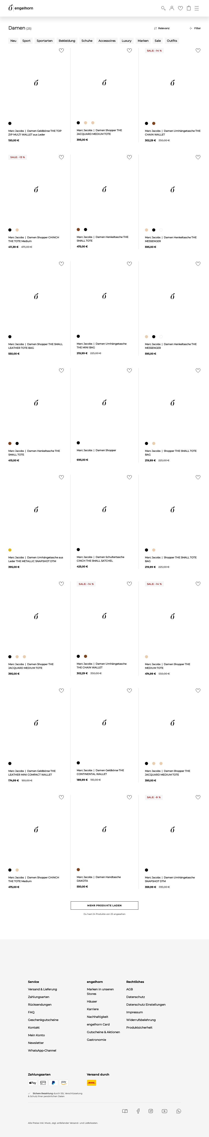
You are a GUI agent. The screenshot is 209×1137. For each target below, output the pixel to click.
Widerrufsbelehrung (141, 1020)
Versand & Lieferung (42, 989)
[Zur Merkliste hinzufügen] (60, 51)
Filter (197, 28)
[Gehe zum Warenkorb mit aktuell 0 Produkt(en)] (189, 8)
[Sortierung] (168, 28)
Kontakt (34, 1027)
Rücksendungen (39, 1004)
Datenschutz (135, 997)
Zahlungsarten (38, 997)
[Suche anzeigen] (163, 8)
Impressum (134, 1012)
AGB (129, 989)
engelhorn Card (98, 1024)
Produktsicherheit (139, 1027)
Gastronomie (96, 1040)
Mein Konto (36, 1035)
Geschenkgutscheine (43, 1020)
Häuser (92, 1001)
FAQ (31, 1012)
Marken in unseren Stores (100, 991)
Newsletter (36, 1043)
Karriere (92, 1009)
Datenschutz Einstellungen (145, 1004)
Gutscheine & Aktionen (103, 1032)
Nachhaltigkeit (97, 1017)
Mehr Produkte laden (104, 905)
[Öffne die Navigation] (197, 8)
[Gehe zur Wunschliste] (180, 8)
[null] (36, 83)
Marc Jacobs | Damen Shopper (96, 450)
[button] (172, 8)
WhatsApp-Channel (42, 1050)
